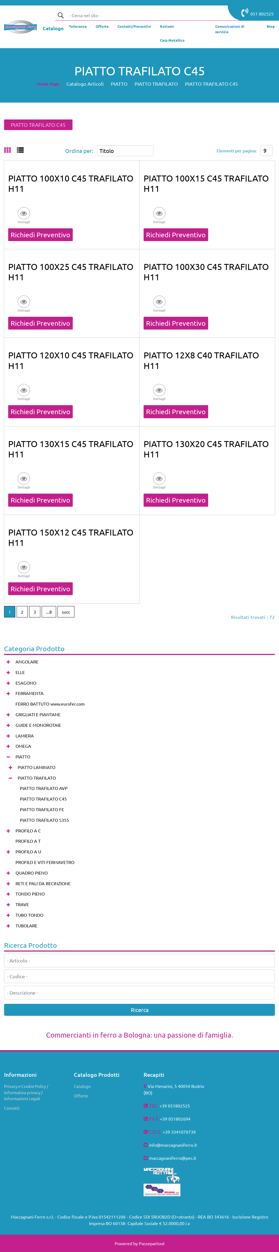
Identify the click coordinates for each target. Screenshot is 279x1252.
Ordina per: (79, 150)
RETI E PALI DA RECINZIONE (43, 883)
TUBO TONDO (29, 915)
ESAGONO (26, 682)
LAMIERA (25, 735)
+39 (167, 1131)
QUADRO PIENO (32, 872)
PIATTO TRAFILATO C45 (211, 84)
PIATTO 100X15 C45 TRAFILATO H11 (206, 183)
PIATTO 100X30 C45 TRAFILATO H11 (206, 271)
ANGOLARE (27, 661)
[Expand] (8, 662)
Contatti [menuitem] (12, 1108)
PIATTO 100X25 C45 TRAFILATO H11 (71, 271)
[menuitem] (78, 28)
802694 (183, 1118)
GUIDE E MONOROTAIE (38, 725)
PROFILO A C (28, 830)
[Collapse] (8, 757)
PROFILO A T (28, 841)
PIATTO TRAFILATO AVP (44, 788)
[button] (60, 15)
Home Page (48, 84)
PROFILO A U (28, 851)
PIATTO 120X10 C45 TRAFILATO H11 (71, 360)
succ (66, 611)
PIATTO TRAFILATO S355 (44, 820)
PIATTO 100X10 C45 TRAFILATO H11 (71, 183)
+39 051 (168, 1118)
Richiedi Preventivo (40, 234)
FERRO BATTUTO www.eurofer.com (50, 703)
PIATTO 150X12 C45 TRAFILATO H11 (71, 537)
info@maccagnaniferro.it (173, 1145)
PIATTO (119, 84)
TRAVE (22, 904)
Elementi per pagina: (237, 150)
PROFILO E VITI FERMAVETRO (45, 862)
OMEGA (23, 746)
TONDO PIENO (30, 893)
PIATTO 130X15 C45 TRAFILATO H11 (71, 448)
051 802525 (257, 12)
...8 (49, 611)
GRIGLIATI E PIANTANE (38, 714)
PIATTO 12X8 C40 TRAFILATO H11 (201, 360)
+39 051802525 (174, 1105)
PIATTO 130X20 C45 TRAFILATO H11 (206, 448)
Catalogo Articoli (85, 84)
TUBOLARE (26, 925)
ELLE (20, 672)
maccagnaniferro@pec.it (172, 1158)
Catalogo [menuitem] (82, 1086)
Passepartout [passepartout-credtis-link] (152, 1243)
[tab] (10, 150)
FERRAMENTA (30, 693)
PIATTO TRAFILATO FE (42, 809)
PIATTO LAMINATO (36, 767)
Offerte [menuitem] (81, 1095)
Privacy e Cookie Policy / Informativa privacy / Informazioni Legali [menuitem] (26, 1092)
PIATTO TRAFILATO (156, 84)
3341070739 (183, 1131)
